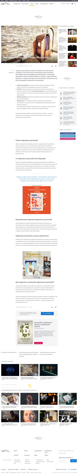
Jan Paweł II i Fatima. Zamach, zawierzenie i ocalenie (65, 424)
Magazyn (6, 0)
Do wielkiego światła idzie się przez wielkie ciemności (47, 378)
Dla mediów (23, 472)
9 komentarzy (66, 109)
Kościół (22, 408)
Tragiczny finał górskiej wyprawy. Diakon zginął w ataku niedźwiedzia (68, 113)
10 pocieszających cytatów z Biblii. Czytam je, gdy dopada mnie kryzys (66, 407)
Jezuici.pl (3, 469)
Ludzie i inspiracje (50, 461)
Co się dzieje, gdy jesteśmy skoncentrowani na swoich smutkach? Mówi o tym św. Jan (10, 425)
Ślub (15, 463)
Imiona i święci (27, 463)
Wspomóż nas (47, 313)
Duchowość (42, 379)
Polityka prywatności (13, 472)
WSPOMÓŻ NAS (72, 469)
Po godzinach (44, 3)
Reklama (27, 472)
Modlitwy (37, 463)
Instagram (76, 0)
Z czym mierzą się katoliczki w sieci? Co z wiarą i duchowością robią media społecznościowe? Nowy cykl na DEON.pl (10, 408)
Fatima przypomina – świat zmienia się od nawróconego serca (48, 424)
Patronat (39, 472)
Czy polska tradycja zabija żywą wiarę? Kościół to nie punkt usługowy (68, 123)
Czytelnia (27, 455)
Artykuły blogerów (17, 461)
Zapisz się (73, 460)
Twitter (74, 0)
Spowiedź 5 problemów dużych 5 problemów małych (43, 324)
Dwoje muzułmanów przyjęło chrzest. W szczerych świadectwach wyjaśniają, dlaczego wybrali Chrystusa (29, 407)
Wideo (37, 3)
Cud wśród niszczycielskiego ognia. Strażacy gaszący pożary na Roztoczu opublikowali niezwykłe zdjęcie (62, 41)
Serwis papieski (17, 459)
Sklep (28, 0)
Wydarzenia (16, 3)
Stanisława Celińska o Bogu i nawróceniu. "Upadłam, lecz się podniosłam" (46, 407)
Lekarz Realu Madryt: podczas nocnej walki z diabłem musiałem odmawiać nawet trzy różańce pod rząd (69, 118)
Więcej (51, 3)
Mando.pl (23, 469)
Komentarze (25, 3)
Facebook (72, 0)
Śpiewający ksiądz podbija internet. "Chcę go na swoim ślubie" (63, 31)
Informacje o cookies (33, 472)
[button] (72, 4)
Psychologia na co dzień (40, 461)
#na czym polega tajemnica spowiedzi (28, 354)
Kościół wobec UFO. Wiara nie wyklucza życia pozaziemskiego (10, 378)
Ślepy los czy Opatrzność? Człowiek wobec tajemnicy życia (29, 378)
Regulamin (7, 472)
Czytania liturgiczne (39, 459)
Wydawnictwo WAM (13, 469)
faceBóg (23, 0)
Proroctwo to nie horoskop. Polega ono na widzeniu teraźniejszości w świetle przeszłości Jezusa (28, 425)
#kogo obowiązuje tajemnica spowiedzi (28, 352)
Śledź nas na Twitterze (67, 136)
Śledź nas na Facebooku (67, 133)
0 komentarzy (66, 94)
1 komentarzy (66, 99)
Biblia (2, 0)
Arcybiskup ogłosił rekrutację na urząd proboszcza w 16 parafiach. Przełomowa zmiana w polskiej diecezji (63, 57)
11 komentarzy (66, 124)
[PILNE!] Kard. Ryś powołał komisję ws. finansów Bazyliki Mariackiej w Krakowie (63, 64)
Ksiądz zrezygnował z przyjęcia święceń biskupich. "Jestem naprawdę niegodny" (63, 48)
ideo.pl (76, 472)
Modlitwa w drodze (13, 0)
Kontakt (19, 472)
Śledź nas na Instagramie (67, 138)
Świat (15, 450)
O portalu (2, 472)
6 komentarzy (66, 104)
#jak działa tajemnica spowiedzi (48, 352)
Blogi (20, 0)
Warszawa (63, 3)
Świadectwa (27, 461)
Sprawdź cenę (38, 343)
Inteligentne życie (48, 451)
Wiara (32, 3)
